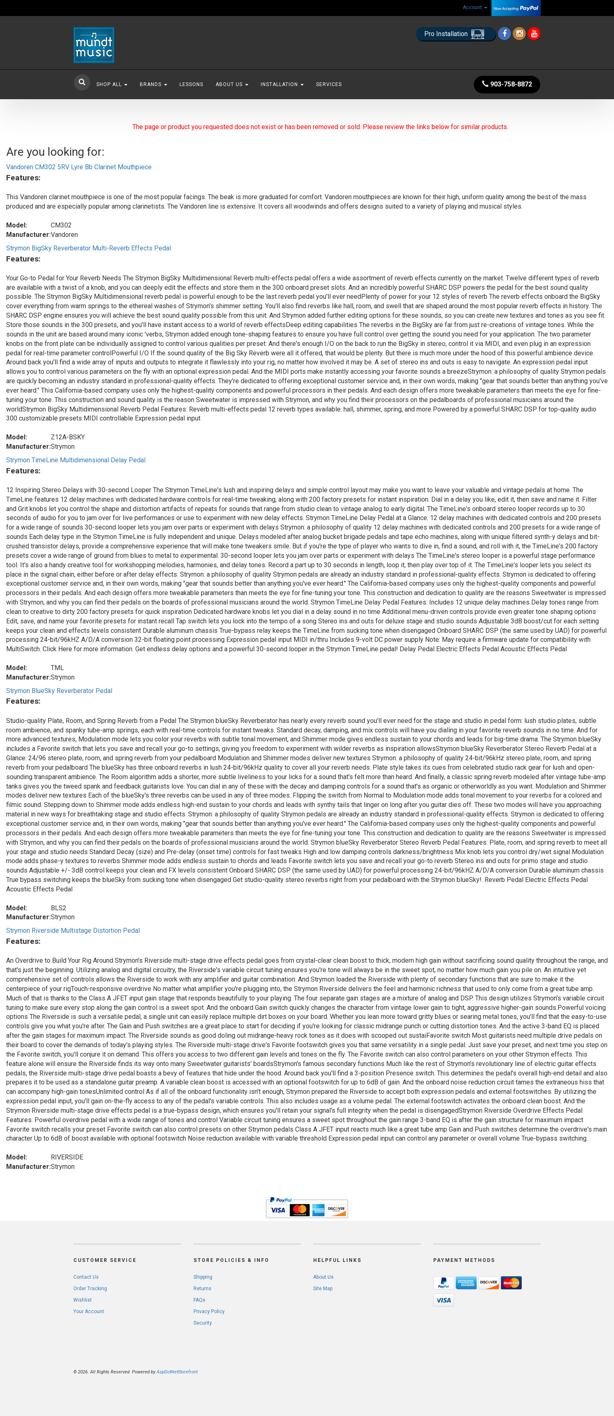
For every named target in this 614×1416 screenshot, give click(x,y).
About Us (232, 84)
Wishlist (82, 1300)
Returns (202, 1288)
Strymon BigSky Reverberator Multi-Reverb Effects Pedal (88, 248)
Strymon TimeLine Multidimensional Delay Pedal (76, 460)
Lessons (191, 84)
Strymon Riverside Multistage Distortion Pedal (73, 930)
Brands (153, 84)
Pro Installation (456, 34)
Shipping (202, 1277)
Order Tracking (90, 1288)
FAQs (199, 1300)
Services (329, 84)
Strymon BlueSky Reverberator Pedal (59, 691)
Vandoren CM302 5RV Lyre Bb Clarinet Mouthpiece (79, 167)
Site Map (322, 1288)
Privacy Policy (209, 1311)
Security (202, 1323)
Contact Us (86, 1277)
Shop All (111, 84)
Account (475, 7)
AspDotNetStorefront (177, 1372)
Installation (282, 84)
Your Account (88, 1311)
